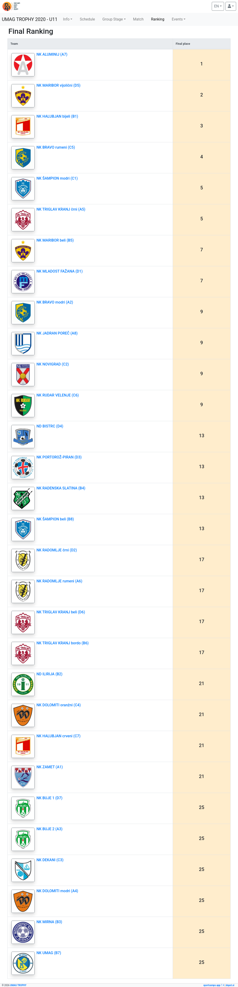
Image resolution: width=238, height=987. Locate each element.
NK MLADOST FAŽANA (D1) (59, 271)
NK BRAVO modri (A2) (54, 302)
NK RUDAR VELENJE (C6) (57, 395)
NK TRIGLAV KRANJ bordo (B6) (62, 643)
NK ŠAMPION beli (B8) (55, 519)
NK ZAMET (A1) (49, 767)
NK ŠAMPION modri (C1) (57, 178)
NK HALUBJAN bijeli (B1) (57, 116)
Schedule (87, 19)
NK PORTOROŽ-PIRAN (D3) (59, 457)
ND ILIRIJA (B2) (49, 674)
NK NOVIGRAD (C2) (52, 364)
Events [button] (177, 19)
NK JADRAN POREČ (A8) (57, 333)
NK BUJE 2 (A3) (49, 829)
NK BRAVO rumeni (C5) (55, 147)
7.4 (214, 985)
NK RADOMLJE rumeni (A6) (59, 581)
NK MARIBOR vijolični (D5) (58, 85)
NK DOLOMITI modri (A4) (57, 891)
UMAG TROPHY (18, 985)
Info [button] (66, 19)
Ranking (157, 19)
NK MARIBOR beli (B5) (55, 240)
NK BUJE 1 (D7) (49, 798)
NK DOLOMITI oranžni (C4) (58, 705)
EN (219, 5)
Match (138, 19)
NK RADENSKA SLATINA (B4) (60, 488)
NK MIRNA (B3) (49, 922)
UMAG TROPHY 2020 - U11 (29, 19)
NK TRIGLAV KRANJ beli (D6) (60, 612)
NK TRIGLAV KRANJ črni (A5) (60, 209)
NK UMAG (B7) (48, 953)
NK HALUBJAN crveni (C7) (58, 736)
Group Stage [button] (112, 19)
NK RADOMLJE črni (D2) (56, 550)
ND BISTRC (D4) (49, 426)
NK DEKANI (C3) (49, 860)
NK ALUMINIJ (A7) (51, 54)
